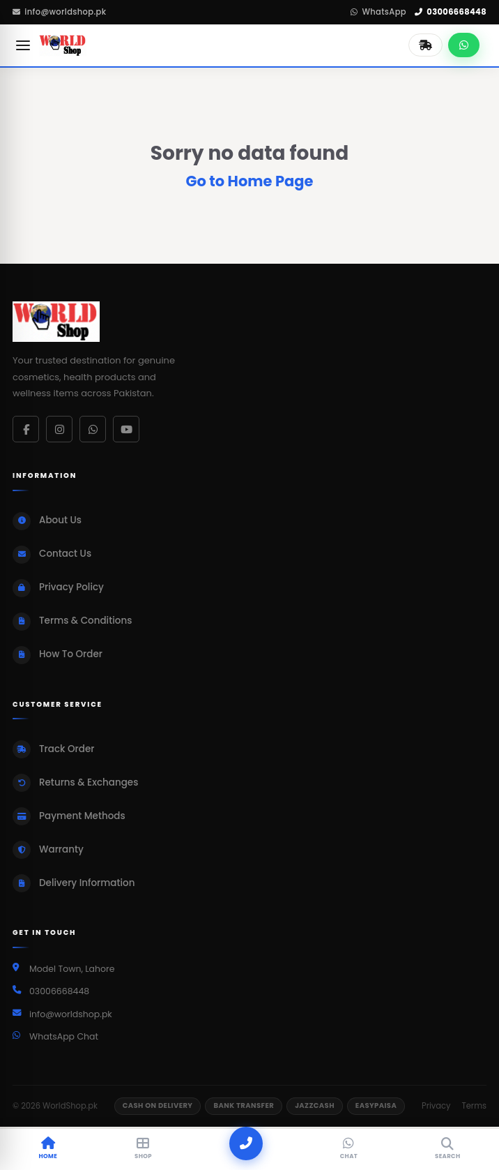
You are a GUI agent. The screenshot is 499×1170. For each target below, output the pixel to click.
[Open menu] (23, 45)
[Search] (447, 1149)
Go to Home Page (249, 181)
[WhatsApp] (92, 429)
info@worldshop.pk (59, 11)
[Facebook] (26, 429)
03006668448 (450, 11)
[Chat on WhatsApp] (463, 45)
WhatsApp (378, 11)
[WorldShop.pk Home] (63, 45)
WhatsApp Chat (63, 1036)
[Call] (246, 1143)
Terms (473, 1105)
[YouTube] (126, 429)
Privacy (436, 1105)
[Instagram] (59, 429)
